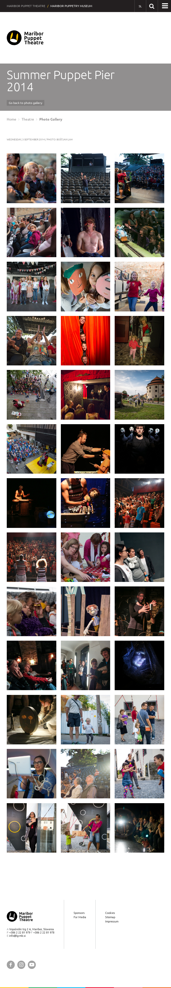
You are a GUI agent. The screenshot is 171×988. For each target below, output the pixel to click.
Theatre (28, 119)
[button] (165, 6)
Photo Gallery (50, 119)
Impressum (111, 921)
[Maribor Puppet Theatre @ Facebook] (11, 965)
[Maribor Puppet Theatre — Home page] (25, 37)
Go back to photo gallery (25, 103)
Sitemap (110, 917)
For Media (80, 917)
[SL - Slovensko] (140, 6)
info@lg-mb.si (17, 936)
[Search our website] (151, 6)
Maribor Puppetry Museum (71, 6)
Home (11, 119)
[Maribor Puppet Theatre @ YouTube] (32, 965)
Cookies (110, 912)
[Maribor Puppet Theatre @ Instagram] (21, 965)
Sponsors (79, 912)
